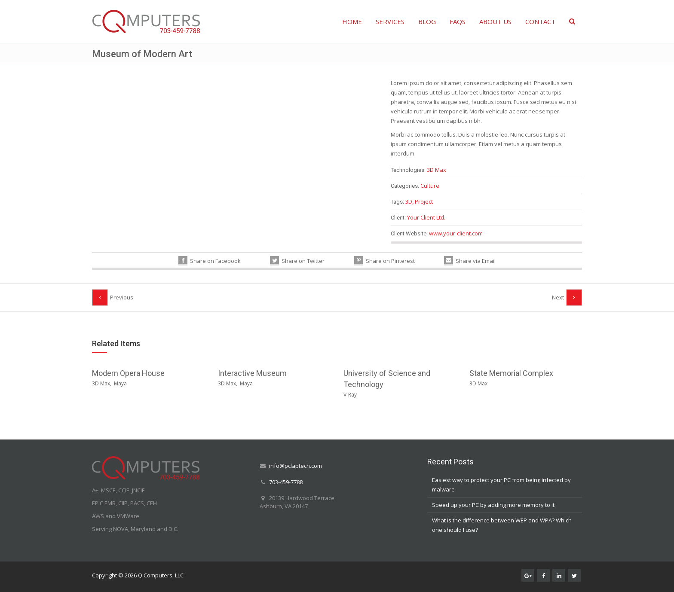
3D (408, 201)
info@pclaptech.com (295, 466)
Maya (120, 383)
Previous (121, 297)
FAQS (458, 21)
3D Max (436, 170)
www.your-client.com (456, 233)
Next (558, 297)
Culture (429, 185)
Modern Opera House (128, 373)
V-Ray (350, 394)
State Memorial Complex (511, 373)
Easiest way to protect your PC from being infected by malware (501, 484)
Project (424, 201)
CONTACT (540, 21)
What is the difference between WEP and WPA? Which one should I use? (502, 525)
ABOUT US (495, 21)
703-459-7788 (286, 482)
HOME (352, 21)
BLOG (427, 21)
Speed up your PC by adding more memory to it (493, 505)
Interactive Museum (252, 373)
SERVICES (390, 21)
